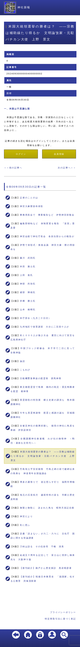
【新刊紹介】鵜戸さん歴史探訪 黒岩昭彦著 (46, 568)
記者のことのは (29, 197)
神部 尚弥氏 (28, 283)
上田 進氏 (26, 275)
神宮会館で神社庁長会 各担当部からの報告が (47, 236)
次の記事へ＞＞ (67, 167)
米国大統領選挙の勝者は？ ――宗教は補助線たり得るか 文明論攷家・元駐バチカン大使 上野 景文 (44, 456)
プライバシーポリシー (63, 612)
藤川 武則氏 (28, 258)
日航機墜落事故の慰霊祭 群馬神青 (40, 378)
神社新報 (17, 7)
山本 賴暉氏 (28, 309)
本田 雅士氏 (28, 266)
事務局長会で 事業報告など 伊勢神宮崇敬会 (47, 215)
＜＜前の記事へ (13, 167)
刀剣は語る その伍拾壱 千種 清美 (42, 546)
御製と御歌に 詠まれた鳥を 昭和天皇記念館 (47, 508)
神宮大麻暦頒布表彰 (31, 206)
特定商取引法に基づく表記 (60, 618)
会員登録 (59, 154)
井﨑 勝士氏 (28, 301)
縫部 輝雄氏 (28, 292)
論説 (22, 361)
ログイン (21, 154)
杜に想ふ (25, 525)
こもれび (25, 370)
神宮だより (26, 516)
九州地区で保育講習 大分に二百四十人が (44, 326)
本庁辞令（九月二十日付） (35, 318)
